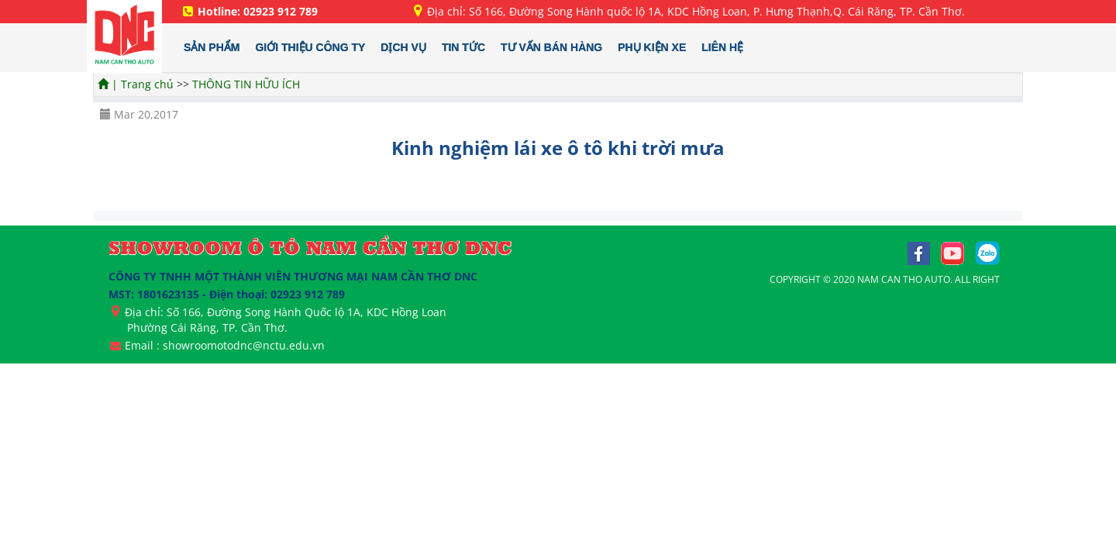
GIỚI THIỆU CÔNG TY (310, 47)
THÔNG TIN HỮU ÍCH (246, 84)
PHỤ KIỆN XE (652, 47)
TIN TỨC (463, 47)
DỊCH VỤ (403, 47)
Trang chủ (149, 84)
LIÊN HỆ (722, 47)
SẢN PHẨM (211, 47)
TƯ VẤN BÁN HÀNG (551, 47)
